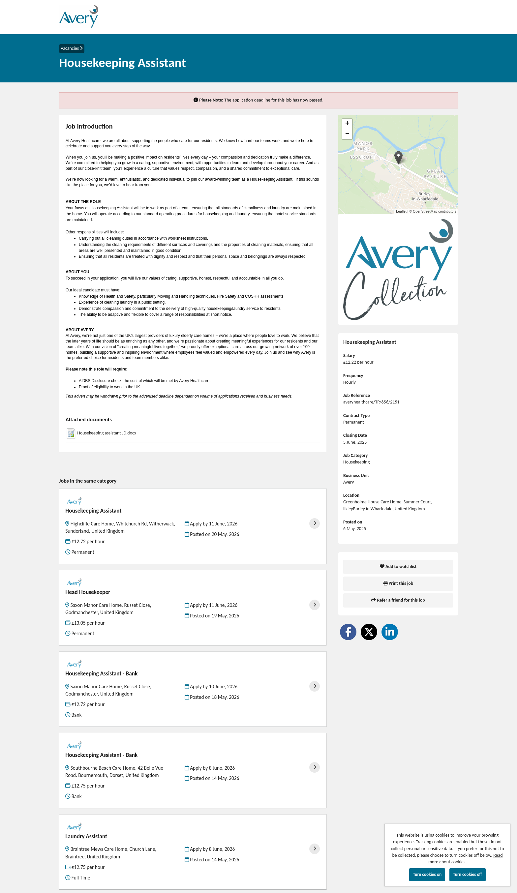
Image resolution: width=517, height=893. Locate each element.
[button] (398, 157)
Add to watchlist (398, 566)
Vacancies (72, 48)
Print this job (398, 583)
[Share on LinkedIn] (389, 632)
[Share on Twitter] (369, 632)
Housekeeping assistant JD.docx (106, 433)
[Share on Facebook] (348, 632)
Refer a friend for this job (398, 600)
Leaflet (401, 211)
